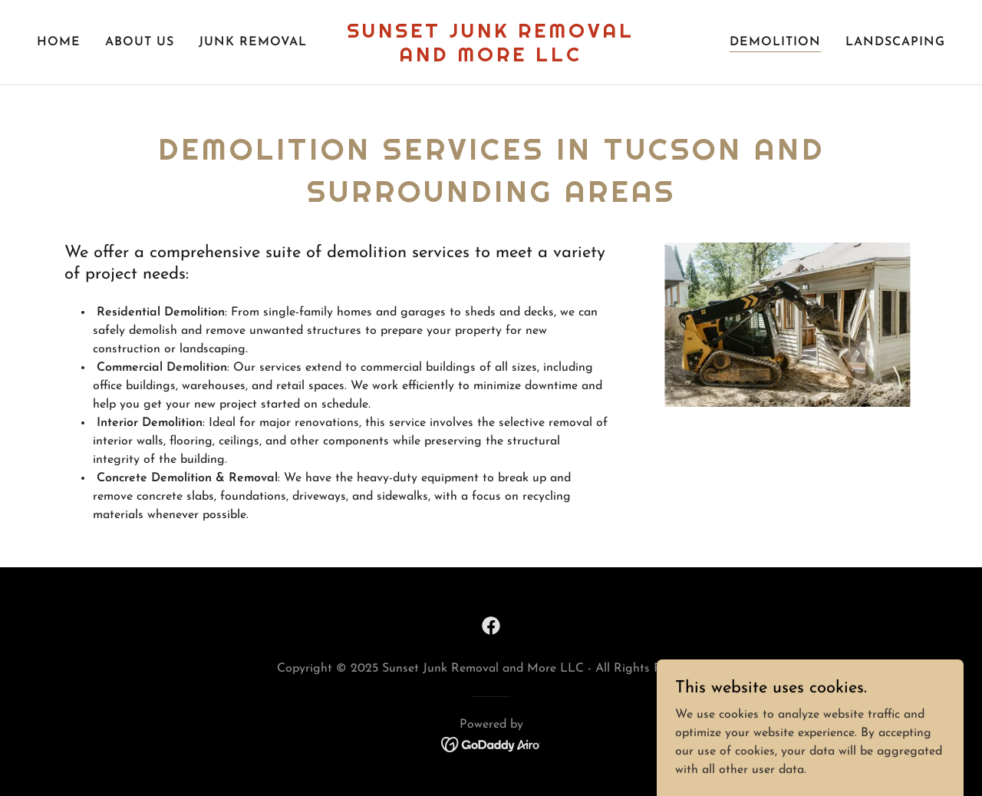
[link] (491, 58)
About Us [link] (139, 42)
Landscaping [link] (895, 42)
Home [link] (59, 42)
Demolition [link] (775, 42)
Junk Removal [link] (253, 42)
